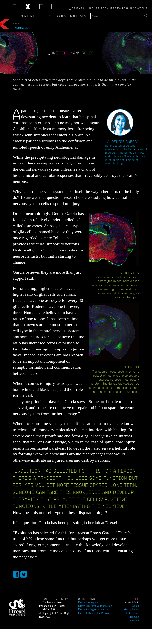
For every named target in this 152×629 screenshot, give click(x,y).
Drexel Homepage (88, 602)
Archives (78, 16)
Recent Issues (53, 16)
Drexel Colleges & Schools (93, 609)
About (135, 605)
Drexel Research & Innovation (95, 605)
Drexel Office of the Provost (94, 613)
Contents (28, 16)
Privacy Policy (131, 609)
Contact (134, 620)
